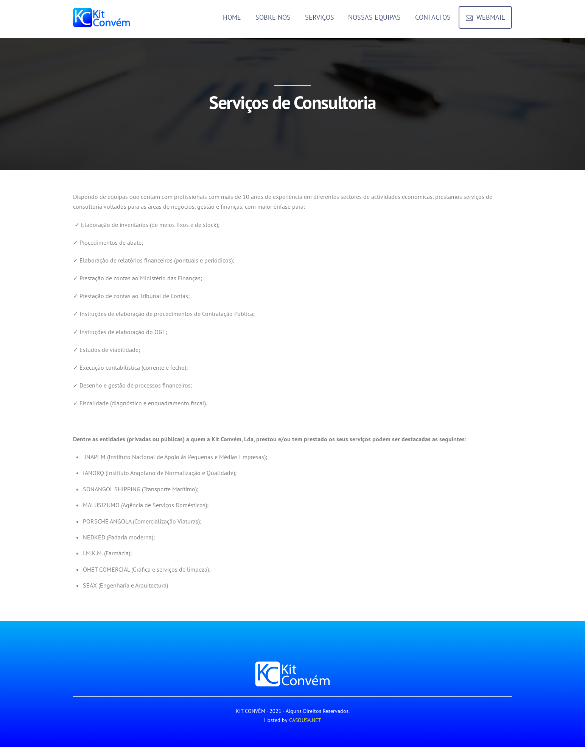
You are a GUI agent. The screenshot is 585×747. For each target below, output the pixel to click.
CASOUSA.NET (305, 720)
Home (232, 17)
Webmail (485, 17)
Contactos (433, 17)
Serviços (319, 17)
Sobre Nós (273, 17)
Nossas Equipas (374, 17)
